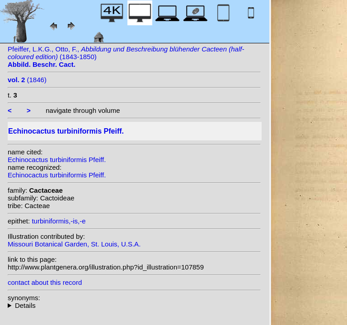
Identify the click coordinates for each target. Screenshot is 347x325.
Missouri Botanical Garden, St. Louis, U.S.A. (74, 244)
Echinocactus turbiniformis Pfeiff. (57, 159)
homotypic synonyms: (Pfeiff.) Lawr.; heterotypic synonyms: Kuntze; (134, 305)
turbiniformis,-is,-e (58, 221)
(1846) (27, 80)
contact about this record (45, 282)
